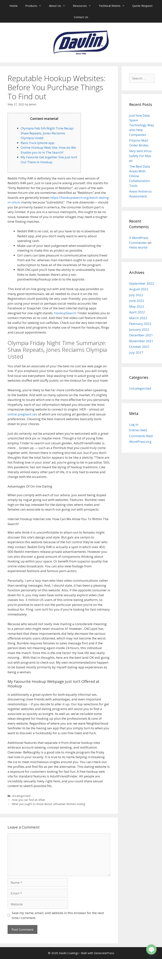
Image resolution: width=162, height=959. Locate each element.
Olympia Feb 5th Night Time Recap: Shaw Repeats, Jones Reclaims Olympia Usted (47, 133)
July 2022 (136, 295)
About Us (59, 5)
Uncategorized (21, 796)
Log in (133, 424)
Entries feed (138, 430)
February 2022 (140, 323)
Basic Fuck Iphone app (37, 143)
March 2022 (138, 318)
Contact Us (81, 17)
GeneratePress (104, 953)
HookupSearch (65, 313)
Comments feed (141, 436)
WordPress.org (140, 441)
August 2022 (138, 289)
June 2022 (136, 300)
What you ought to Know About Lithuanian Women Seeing (48, 804)
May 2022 (136, 306)
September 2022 (141, 283)
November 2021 (141, 341)
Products (35, 5)
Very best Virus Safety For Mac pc (140, 156)
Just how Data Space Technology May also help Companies (141, 125)
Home (13, 6)
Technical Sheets (113, 5)
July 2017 (136, 352)
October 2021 (139, 346)
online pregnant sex (22, 414)
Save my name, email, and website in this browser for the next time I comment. (58, 915)
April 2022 (137, 312)
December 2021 (141, 335)
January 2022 (139, 329)
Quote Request (142, 6)
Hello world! (138, 247)
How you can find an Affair (28, 800)
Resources (84, 5)
